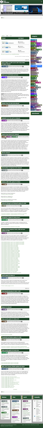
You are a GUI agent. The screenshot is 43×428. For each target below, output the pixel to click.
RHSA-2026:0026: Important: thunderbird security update (11, 253)
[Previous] (3, 10)
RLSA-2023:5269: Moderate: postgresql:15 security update (11, 226)
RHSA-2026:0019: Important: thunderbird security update (11, 261)
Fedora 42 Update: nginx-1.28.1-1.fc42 (7, 381)
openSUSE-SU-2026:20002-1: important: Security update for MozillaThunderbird (14, 346)
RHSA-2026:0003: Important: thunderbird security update (11, 254)
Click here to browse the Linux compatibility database (10, 54)
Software (4, 155)
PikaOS (33, 87)
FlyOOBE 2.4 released (4, 402)
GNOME (4, 309)
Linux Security (34, 74)
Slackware (33, 100)
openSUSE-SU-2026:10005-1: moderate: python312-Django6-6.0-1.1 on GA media (14, 213)
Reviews (4, 77)
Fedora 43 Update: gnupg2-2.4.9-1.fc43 (8, 285)
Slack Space (34, 98)
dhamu (37, 408)
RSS (36, 424)
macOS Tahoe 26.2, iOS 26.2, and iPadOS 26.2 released (26, 403)
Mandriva (33, 79)
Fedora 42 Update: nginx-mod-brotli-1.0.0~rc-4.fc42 (10, 383)
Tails (32, 106)
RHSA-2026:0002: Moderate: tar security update (9, 271)
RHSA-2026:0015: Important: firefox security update (10, 265)
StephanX (37, 416)
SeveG (37, 400)
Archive (15, 389)
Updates (33, 108)
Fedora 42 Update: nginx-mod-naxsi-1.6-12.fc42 (9, 376)
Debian (4, 136)
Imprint (23, 424)
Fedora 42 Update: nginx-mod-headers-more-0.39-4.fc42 (11, 377)
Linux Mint (33, 71)
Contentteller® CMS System (8, 425)
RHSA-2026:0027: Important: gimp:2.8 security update (10, 247)
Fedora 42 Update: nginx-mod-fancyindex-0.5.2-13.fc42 (10, 384)
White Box (33, 109)
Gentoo (33, 57)
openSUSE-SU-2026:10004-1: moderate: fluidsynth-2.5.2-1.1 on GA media (13, 214)
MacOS (11, 35)
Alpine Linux (33, 41)
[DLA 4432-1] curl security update (7, 197)
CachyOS (33, 46)
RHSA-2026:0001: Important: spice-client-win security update (11, 272)
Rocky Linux (4, 219)
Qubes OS (33, 90)
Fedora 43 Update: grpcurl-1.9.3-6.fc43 (8, 385)
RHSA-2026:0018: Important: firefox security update (10, 262)
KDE (39, 62)
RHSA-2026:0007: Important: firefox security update (10, 264)
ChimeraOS (33, 47)
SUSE (4, 205)
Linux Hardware (34, 69)
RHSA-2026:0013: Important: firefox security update (10, 245)
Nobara (33, 84)
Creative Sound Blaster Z (6, 50)
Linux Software (34, 76)
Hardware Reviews (34, 60)
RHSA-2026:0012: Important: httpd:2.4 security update (10, 248)
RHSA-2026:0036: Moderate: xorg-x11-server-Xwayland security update (13, 243)
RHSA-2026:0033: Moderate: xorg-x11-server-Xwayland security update (13, 242)
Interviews (33, 62)
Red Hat (33, 92)
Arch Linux (15, 136)
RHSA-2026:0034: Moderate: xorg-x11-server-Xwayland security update (13, 244)
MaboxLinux (33, 77)
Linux (7, 35)
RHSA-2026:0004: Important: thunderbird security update (11, 255)
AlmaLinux (33, 39)
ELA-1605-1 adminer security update (7, 194)
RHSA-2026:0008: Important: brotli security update (10, 268)
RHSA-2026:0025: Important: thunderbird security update (11, 266)
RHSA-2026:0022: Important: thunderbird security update (11, 250)
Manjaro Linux (5, 105)
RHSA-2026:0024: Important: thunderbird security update (11, 267)
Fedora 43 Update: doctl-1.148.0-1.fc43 (8, 387)
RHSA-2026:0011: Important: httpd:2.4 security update (10, 249)
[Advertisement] (21, 26)
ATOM (38, 424)
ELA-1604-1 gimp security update (7, 334)
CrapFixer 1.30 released (5, 408)
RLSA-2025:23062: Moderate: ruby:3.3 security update (10, 363)
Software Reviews (34, 103)
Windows (3, 35)
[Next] (40, 10)
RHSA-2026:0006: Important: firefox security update (10, 269)
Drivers (39, 49)
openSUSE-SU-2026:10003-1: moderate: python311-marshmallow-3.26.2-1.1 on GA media (15, 347)
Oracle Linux (34, 85)
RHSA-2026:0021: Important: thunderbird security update (11, 251)
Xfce (38, 109)
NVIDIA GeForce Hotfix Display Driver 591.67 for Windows (5, 415)
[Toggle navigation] (41, 2)
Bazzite (39, 44)
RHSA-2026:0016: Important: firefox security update (10, 246)
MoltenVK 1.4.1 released (27, 419)
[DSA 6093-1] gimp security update (7, 200)
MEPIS (33, 82)
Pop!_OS (38, 87)
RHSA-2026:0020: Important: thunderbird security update (11, 263)
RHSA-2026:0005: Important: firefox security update (10, 270)
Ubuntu (9, 136)
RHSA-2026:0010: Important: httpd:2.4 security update (10, 252)
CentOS (38, 46)
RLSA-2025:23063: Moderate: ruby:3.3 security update (10, 362)
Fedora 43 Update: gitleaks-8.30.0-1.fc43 (8, 386)
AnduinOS (4, 120)
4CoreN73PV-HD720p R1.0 (6, 46)
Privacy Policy (33, 424)
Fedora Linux (5, 66)
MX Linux (38, 82)
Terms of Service (27, 424)
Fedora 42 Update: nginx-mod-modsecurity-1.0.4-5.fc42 (10, 382)
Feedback (33, 54)
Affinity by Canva (4, 41)
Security (4, 293)
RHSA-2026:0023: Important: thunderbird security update (11, 256)
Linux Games (34, 68)
